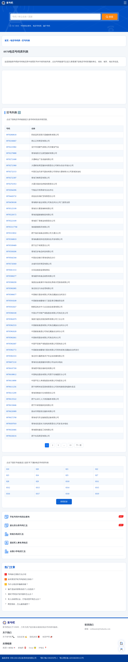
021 (67, 469)
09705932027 (11, 307)
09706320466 (11, 430)
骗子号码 (46, 26)
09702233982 (11, 147)
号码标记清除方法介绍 (17, 574)
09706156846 (11, 405)
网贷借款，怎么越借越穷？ (19, 604)
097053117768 (11, 227)
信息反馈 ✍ (22, 637)
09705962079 (11, 319)
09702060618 (11, 135)
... (64, 445)
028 (7, 481)
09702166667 (11, 141)
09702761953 (11, 184)
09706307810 (11, 424)
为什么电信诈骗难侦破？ (18, 584)
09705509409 (11, 245)
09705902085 (11, 288)
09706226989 (11, 411)
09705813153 (11, 270)
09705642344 (11, 258)
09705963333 (11, 356)
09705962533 (11, 325)
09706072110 (11, 362)
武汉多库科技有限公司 (27, 658)
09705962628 (11, 331)
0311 (97, 481)
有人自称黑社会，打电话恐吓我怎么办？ (24, 599)
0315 (97, 488)
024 (37, 475)
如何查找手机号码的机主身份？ (21, 579)
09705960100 (11, 313)
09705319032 (11, 233)
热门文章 (10, 567)
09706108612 (11, 374)
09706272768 (11, 417)
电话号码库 (37, 26)
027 (96, 475)
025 (67, 475)
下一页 (79, 445)
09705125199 (11, 209)
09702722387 (11, 178)
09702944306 (11, 190)
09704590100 (11, 202)
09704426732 (11, 196)
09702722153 (11, 172)
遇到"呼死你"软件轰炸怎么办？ (20, 594)
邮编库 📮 (22, 648)
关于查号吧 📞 (9, 637)
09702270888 (11, 153)
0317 (38, 494)
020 (37, 469)
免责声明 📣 (47, 637)
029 (37, 481)
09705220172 (11, 215)
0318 (67, 494)
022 (96, 469)
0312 (8, 488)
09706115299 (11, 393)
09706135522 (11, 399)
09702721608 (11, 159)
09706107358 (11, 368)
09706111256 (11, 387)
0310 (67, 481)
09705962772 (11, 350)
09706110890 (11, 381)
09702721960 (11, 165)
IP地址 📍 (43, 648)
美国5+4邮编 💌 (9, 648)
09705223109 (11, 221)
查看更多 (64, 502)
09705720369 (11, 264)
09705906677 (11, 295)
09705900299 (11, 282)
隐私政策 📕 (35, 637)
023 (7, 475)
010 (7, 469)
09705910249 (11, 301)
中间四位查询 (26, 26)
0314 (67, 488)
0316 (8, 494)
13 (70, 445)
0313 (38, 488)
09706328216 (11, 436)
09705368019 (11, 239)
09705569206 (11, 252)
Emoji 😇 (32, 648)
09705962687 (11, 344)
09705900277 (11, 276)
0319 (97, 494)
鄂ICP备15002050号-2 (49, 658)
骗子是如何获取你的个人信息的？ (21, 589)
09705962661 (11, 338)
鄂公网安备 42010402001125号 (72, 658)
